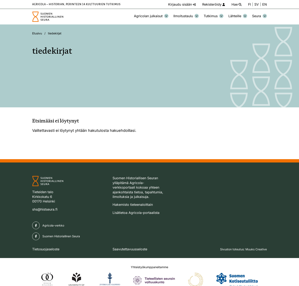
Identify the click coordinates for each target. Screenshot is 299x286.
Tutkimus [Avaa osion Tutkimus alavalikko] (213, 16)
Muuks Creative (256, 249)
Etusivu (37, 33)
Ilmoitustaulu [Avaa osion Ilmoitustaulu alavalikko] (186, 16)
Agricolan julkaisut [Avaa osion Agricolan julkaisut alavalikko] (151, 16)
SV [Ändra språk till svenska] (256, 4)
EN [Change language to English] (264, 4)
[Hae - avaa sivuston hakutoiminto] (236, 4)
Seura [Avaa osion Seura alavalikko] (259, 16)
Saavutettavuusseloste (130, 249)
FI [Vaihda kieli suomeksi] (249, 4)
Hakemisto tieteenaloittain (133, 204)
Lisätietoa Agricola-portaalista (136, 213)
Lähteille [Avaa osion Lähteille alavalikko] (237, 16)
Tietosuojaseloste (45, 249)
